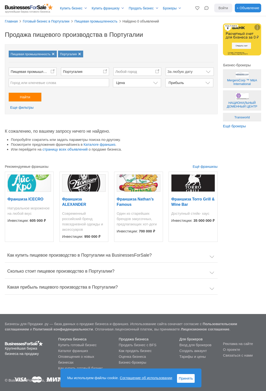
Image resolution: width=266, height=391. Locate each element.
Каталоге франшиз (99, 144)
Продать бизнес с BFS (137, 345)
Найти (25, 97)
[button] (197, 8)
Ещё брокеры (234, 126)
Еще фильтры (22, 107)
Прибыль (176, 83)
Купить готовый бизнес (77, 345)
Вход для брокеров (195, 345)
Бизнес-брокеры (132, 362)
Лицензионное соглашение (205, 329)
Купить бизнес (71, 8)
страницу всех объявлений (65, 149)
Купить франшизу (105, 8)
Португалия (72, 71)
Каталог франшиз (73, 351)
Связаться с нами (238, 355)
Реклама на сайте (238, 344)
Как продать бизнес (135, 351)
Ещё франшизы (205, 167)
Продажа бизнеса (133, 339)
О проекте (231, 349)
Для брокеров (191, 339)
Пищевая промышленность (34, 71)
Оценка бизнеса (132, 356)
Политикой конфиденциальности (63, 329)
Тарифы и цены (192, 356)
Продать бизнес (141, 8)
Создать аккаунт (193, 351)
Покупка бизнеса (72, 339)
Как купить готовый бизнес (80, 368)
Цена (120, 83)
